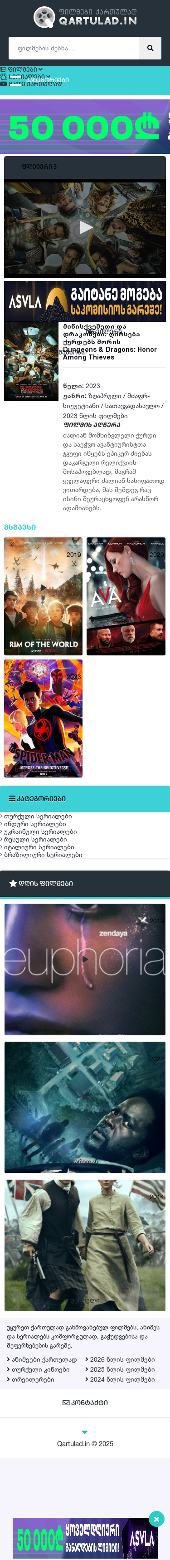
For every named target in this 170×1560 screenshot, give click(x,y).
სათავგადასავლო (132, 421)
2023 (93, 401)
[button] (85, 242)
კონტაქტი (85, 1505)
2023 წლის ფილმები (95, 431)
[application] (85, 243)
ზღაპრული (104, 411)
